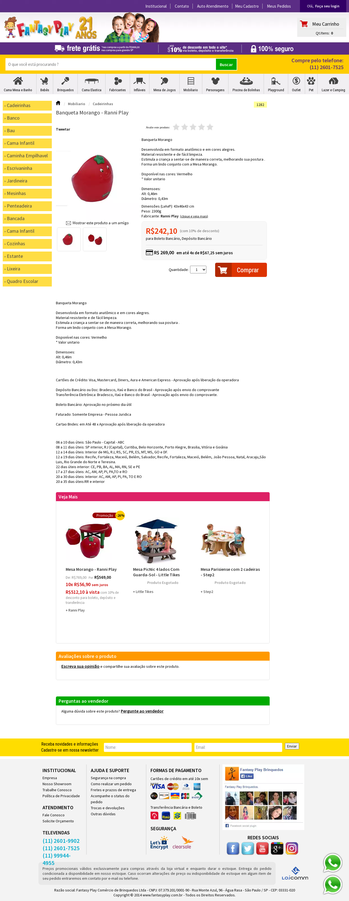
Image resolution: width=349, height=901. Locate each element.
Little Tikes (145, 591)
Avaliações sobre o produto (87, 656)
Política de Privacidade (61, 795)
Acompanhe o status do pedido (110, 798)
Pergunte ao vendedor (142, 711)
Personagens (215, 90)
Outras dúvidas (103, 813)
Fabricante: (151, 216)
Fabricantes (117, 90)
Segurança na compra (108, 777)
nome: (110, 747)
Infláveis (139, 90)
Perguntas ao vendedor (83, 701)
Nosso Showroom (57, 783)
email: (201, 747)
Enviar (292, 746)
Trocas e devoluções (108, 807)
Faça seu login (327, 6)
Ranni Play (170, 216)
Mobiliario (190, 90)
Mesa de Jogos (165, 90)
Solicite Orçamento (58, 821)
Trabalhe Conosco (57, 789)
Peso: (147, 211)
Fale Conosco (54, 815)
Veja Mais (68, 497)
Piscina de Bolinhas (246, 90)
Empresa (50, 777)
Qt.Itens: (323, 33)
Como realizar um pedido (111, 783)
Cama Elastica (91, 90)
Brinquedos (65, 90)
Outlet (296, 90)
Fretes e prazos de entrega (113, 789)
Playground (276, 90)
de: (69, 577)
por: (91, 577)
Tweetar (63, 129)
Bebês (44, 90)
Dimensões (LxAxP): (158, 206)
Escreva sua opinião (80, 666)
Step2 (208, 591)
